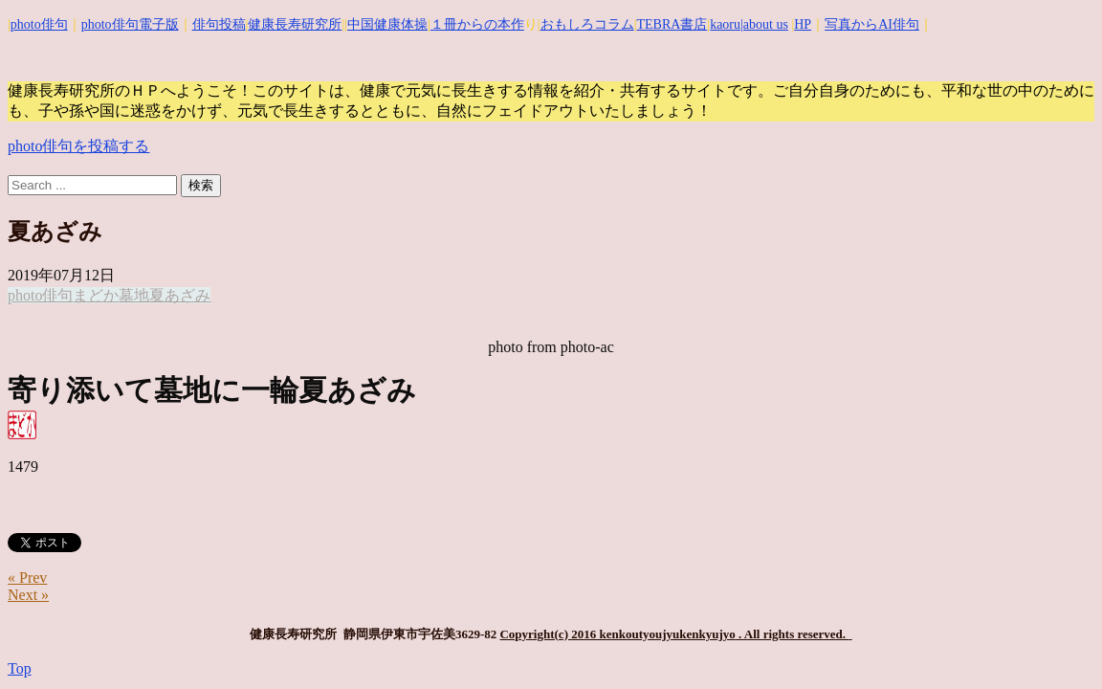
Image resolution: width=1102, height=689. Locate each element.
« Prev (27, 577)
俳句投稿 (219, 24)
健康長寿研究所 (295, 24)
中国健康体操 (387, 24)
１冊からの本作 (477, 24)
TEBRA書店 (671, 24)
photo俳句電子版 (130, 24)
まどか (96, 295)
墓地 (134, 295)
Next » (28, 595)
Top (20, 668)
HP (802, 24)
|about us (764, 24)
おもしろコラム (587, 24)
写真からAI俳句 (872, 24)
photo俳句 (39, 24)
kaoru (725, 24)
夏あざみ (179, 295)
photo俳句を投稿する (78, 146)
